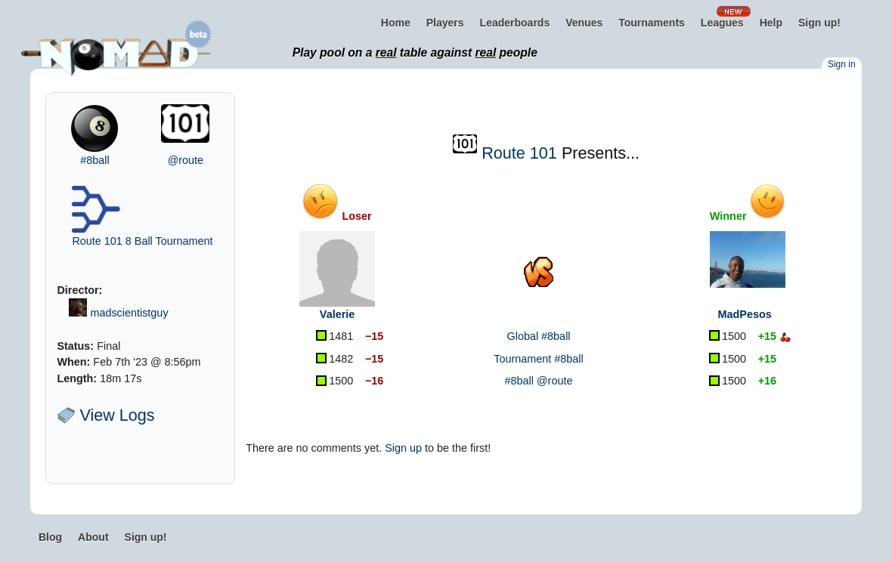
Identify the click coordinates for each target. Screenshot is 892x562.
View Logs (105, 415)
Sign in (842, 64)
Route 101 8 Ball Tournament (142, 241)
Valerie (337, 314)
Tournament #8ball (538, 359)
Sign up (403, 448)
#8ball (94, 160)
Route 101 (519, 153)
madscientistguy (129, 313)
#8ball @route (539, 381)
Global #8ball (539, 336)
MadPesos (745, 314)
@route (185, 160)
